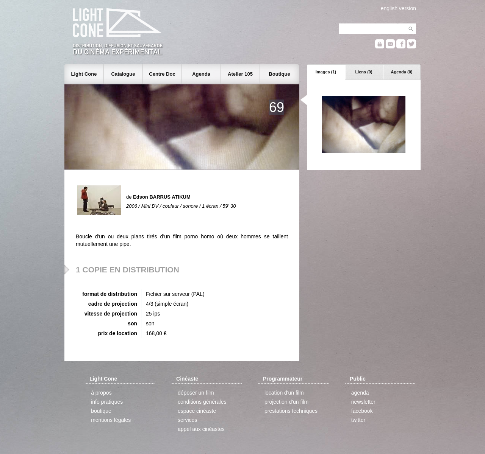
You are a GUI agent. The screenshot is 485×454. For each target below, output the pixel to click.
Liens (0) (363, 72)
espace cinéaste (197, 411)
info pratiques (107, 402)
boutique (101, 411)
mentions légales (111, 420)
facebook (362, 411)
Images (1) (326, 72)
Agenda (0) (402, 72)
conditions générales (202, 402)
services (187, 420)
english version (398, 8)
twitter (358, 420)
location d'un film (284, 393)
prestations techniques (291, 411)
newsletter (363, 402)
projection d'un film (286, 402)
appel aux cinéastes (201, 429)
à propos (101, 393)
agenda (360, 393)
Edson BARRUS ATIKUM (162, 197)
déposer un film (196, 393)
